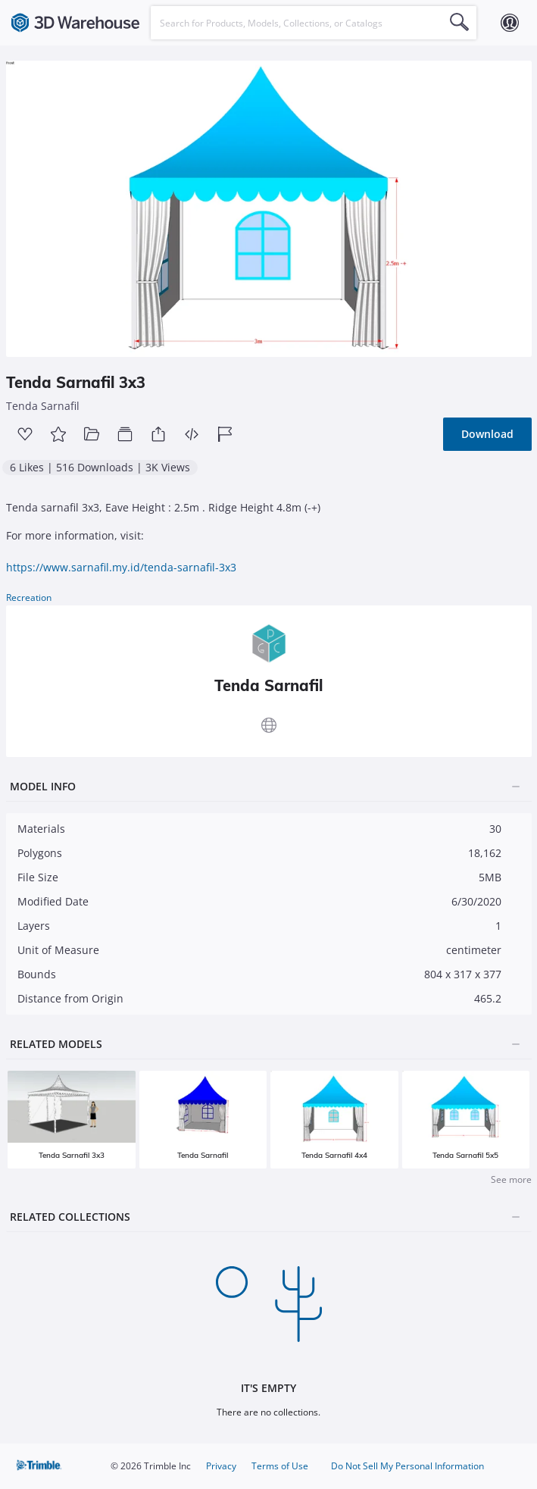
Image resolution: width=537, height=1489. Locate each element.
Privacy (221, 1465)
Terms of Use (279, 1465)
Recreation (29, 597)
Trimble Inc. (40, 1465)
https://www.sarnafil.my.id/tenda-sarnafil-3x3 (121, 567)
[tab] (269, 787)
